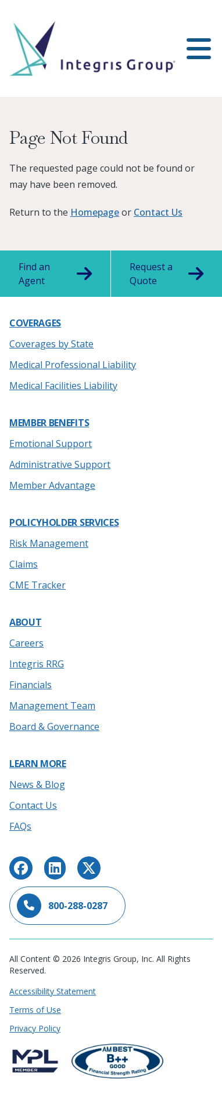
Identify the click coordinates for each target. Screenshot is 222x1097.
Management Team (52, 705)
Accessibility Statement (52, 991)
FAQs (20, 826)
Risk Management (48, 543)
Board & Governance (54, 726)
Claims (23, 564)
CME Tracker (37, 585)
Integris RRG (36, 664)
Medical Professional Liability (72, 364)
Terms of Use (35, 1009)
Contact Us (158, 212)
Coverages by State (51, 343)
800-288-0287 (62, 905)
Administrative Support (59, 464)
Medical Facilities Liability (63, 385)
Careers (26, 643)
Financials (30, 684)
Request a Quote (166, 273)
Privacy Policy (34, 1028)
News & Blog (37, 784)
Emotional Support (50, 443)
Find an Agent (55, 273)
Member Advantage (52, 485)
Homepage (94, 212)
